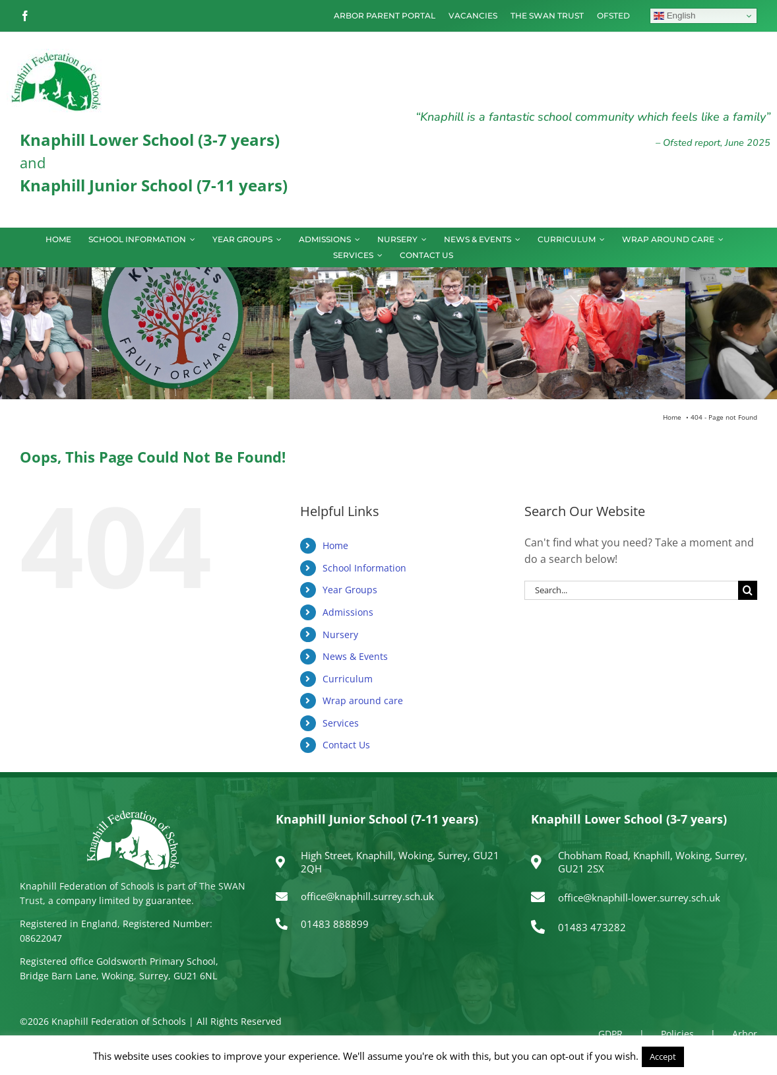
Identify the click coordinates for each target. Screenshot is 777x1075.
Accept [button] (663, 1056)
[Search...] (631, 590)
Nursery (340, 634)
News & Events (355, 656)
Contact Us (346, 744)
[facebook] (25, 16)
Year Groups (350, 589)
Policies (677, 1033)
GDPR (610, 1033)
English (674, 16)
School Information (364, 568)
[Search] (747, 590)
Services (341, 723)
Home (335, 545)
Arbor (744, 1033)
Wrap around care (363, 700)
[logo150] (56, 54)
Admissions (348, 612)
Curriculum (348, 678)
